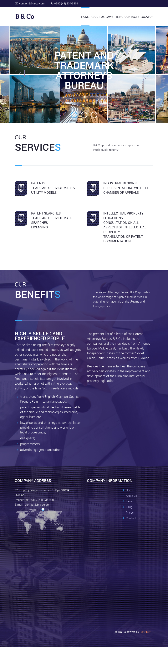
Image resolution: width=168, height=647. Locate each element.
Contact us (133, 518)
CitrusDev (145, 632)
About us (131, 496)
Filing (119, 17)
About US (97, 17)
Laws (109, 17)
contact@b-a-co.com (31, 3)
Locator (146, 17)
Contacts (132, 17)
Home (85, 17)
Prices (130, 512)
